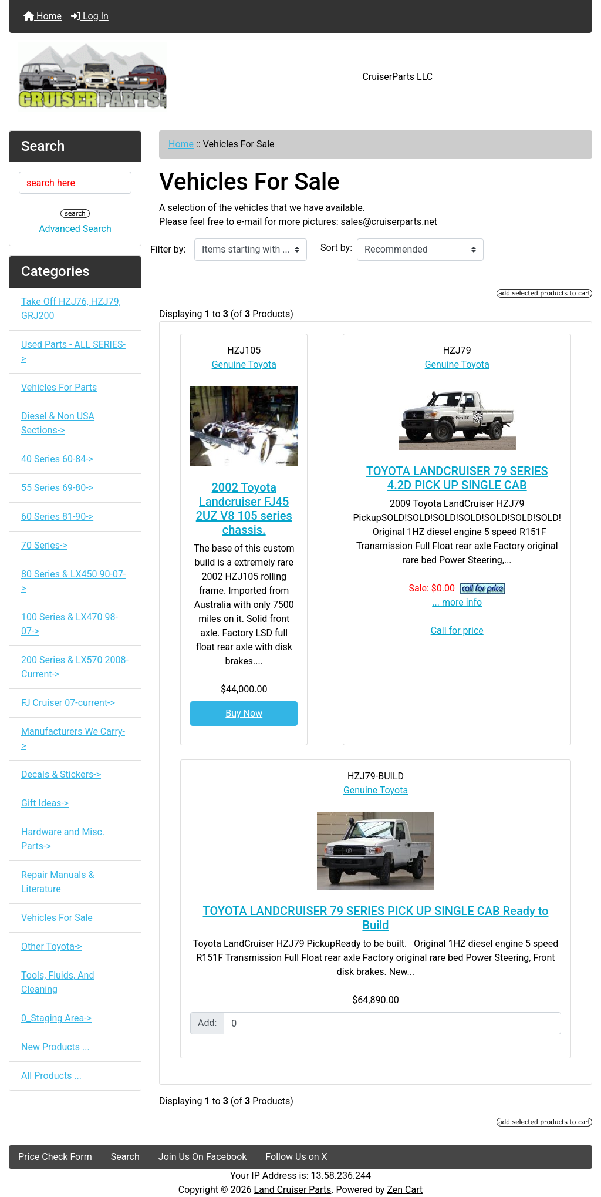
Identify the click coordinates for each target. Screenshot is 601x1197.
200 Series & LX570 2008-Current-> (75, 667)
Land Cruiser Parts (293, 1189)
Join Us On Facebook (202, 1156)
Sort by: (336, 247)
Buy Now (243, 713)
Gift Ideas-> (45, 803)
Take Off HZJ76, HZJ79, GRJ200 (71, 308)
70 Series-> (44, 545)
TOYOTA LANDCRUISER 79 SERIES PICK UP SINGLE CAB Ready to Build (376, 918)
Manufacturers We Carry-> (73, 738)
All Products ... (51, 1075)
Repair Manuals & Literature (57, 882)
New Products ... (55, 1047)
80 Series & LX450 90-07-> (73, 581)
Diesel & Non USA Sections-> (57, 423)
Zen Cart (405, 1189)
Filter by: (167, 249)
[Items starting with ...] (250, 249)
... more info (457, 602)
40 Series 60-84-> (57, 459)
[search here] (75, 183)
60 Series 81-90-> (57, 516)
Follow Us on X (296, 1156)
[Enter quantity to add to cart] (392, 1023)
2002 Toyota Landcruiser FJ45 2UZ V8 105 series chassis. (244, 508)
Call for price (457, 630)
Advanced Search (75, 228)
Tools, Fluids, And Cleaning (57, 982)
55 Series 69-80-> (57, 487)
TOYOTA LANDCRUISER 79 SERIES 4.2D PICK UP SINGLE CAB (457, 478)
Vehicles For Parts (59, 387)
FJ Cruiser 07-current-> (68, 702)
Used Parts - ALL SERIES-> (73, 351)
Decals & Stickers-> (61, 774)
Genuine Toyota (244, 364)
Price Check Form (55, 1156)
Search (125, 1156)
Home (42, 16)
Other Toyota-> (51, 946)
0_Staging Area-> (56, 1018)
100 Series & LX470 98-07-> (69, 624)
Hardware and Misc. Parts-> (62, 839)
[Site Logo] (106, 77)
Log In (90, 16)
